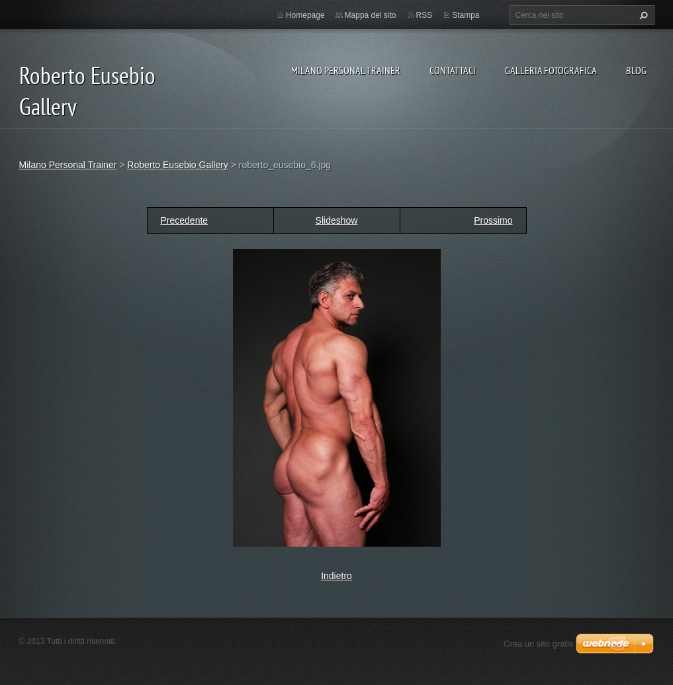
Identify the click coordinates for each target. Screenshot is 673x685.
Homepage (305, 15)
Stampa (465, 15)
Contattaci (452, 70)
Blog (636, 70)
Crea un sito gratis (539, 644)
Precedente (184, 220)
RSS (424, 15)
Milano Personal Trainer (345, 70)
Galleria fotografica (551, 70)
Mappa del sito (370, 15)
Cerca (642, 15)
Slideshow (337, 220)
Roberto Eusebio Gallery (177, 165)
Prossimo (493, 220)
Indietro (336, 576)
